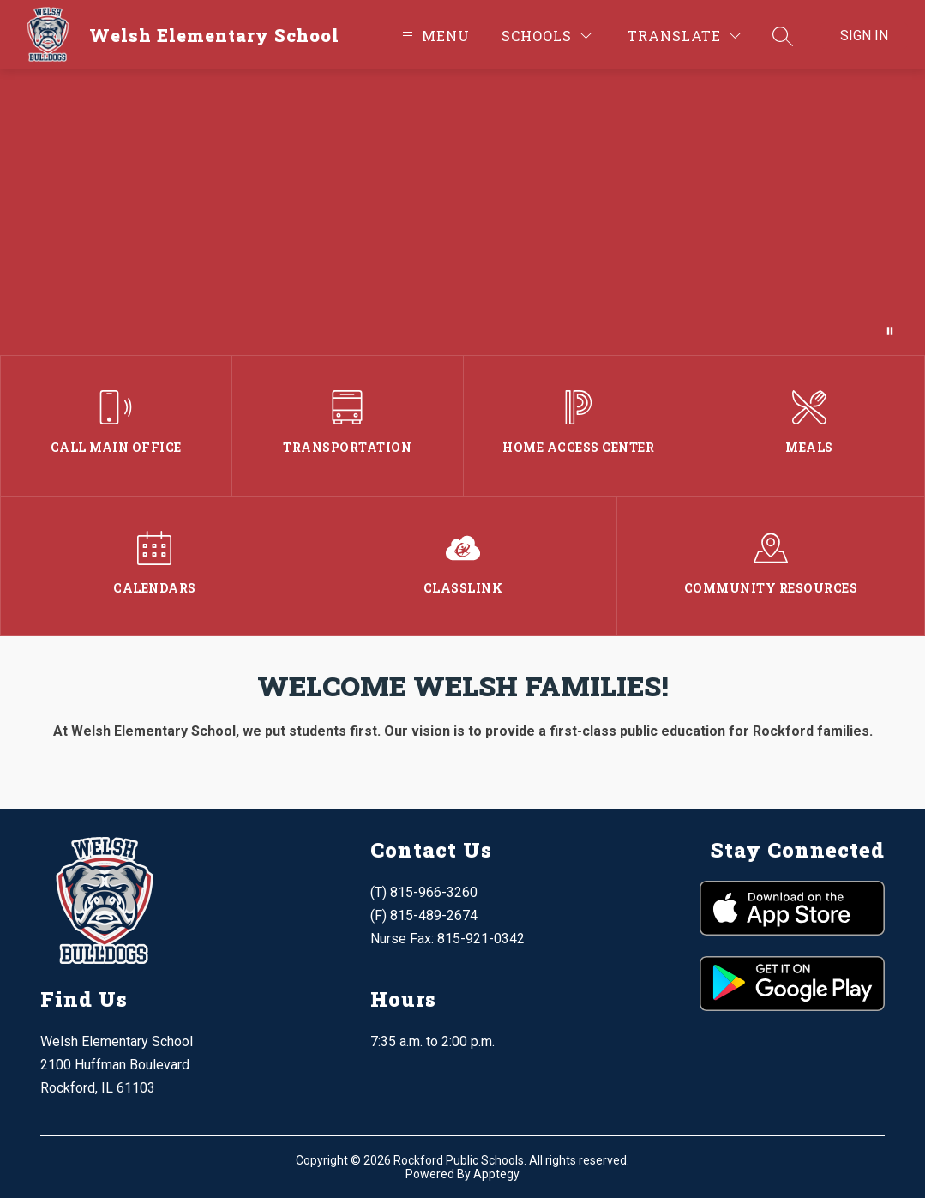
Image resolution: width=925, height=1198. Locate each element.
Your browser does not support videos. (462, 212)
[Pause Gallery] (890, 331)
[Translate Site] (684, 35)
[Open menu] (434, 35)
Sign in (864, 35)
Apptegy (496, 1174)
